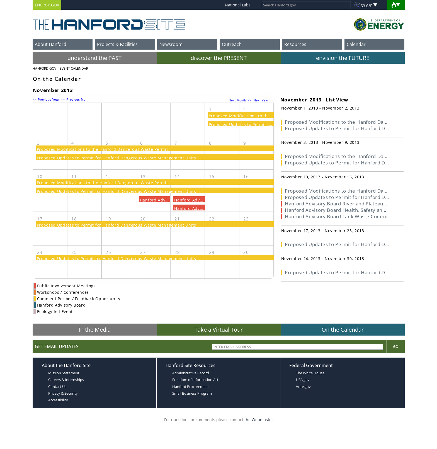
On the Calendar (343, 329)
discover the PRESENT (219, 58)
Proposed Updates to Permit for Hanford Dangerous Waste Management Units (116, 158)
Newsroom (171, 44)
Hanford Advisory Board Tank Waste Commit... (339, 216)
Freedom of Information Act (195, 379)
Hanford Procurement (190, 386)
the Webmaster (258, 419)
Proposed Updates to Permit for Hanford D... (337, 128)
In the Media (95, 329)
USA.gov (303, 379)
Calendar (356, 44)
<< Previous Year (46, 99)
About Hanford (50, 44)
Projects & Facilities (117, 44)
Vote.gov (303, 386)
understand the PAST (94, 58)
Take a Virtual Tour (219, 329)
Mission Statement (63, 372)
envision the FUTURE (342, 58)
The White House (310, 372)
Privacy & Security (63, 393)
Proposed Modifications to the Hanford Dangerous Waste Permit (102, 149)
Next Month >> (240, 100)
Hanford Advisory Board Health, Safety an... (335, 210)
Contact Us (57, 386)
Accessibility (58, 399)
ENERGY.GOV (47, 5)
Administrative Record (190, 372)
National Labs (238, 5)
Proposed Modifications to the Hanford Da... (336, 122)
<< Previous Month (75, 99)
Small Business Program (192, 393)
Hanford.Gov (44, 68)
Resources (295, 44)
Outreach (232, 44)
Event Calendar (74, 68)
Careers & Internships (66, 379)
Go (395, 346)
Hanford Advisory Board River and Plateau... (336, 203)
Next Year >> (264, 100)
